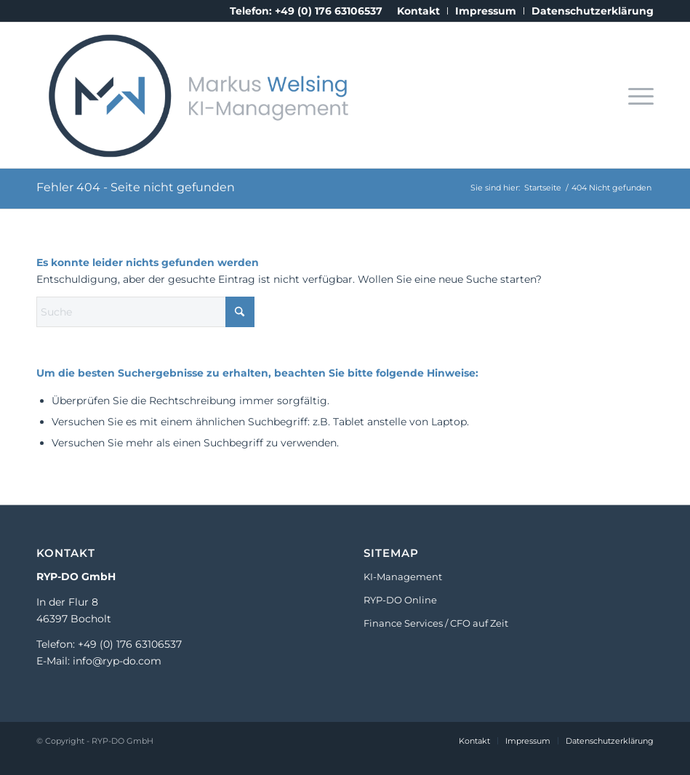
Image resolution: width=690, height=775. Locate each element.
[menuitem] (419, 11)
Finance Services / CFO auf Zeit (436, 623)
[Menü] (637, 95)
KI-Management (403, 576)
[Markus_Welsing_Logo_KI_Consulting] (193, 95)
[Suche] (145, 312)
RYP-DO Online (400, 600)
